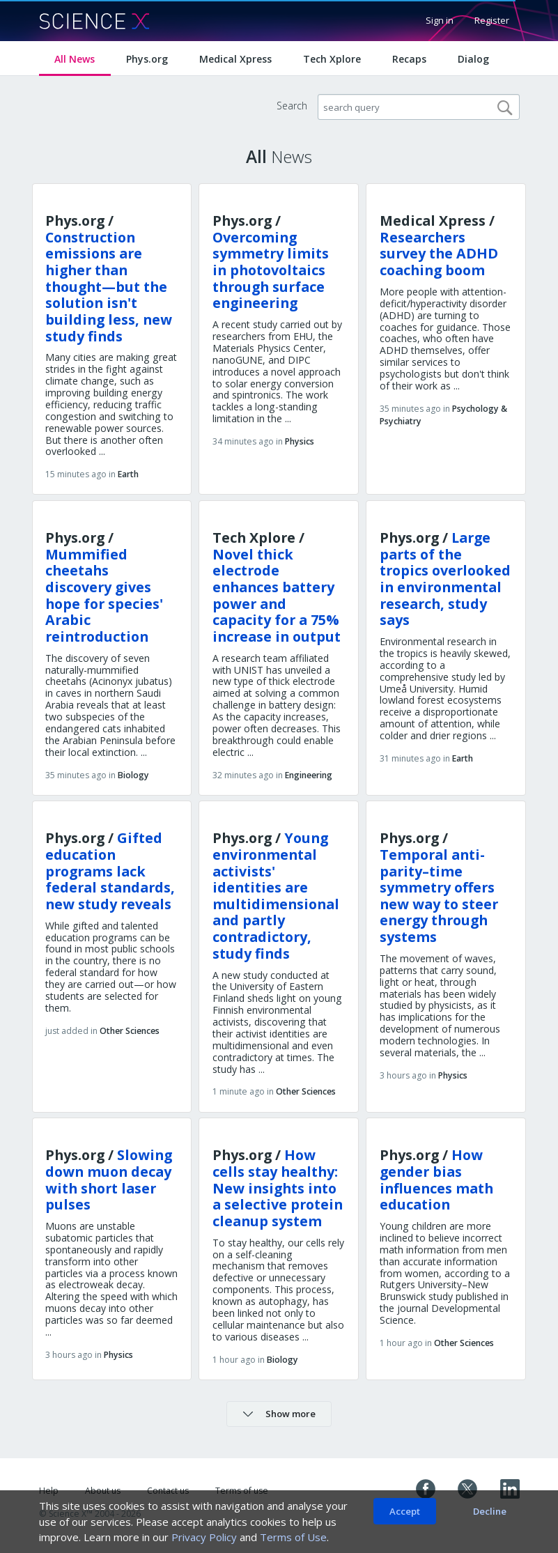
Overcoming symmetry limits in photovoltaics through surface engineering (270, 270)
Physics (299, 441)
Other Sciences (130, 1031)
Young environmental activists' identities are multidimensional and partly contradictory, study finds (275, 895)
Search (292, 105)
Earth (128, 474)
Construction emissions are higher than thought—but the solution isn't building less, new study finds (108, 287)
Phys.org (147, 58)
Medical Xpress (235, 58)
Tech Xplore (332, 58)
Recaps (409, 58)
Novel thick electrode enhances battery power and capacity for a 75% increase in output (276, 595)
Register (491, 20)
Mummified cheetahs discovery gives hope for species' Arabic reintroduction (104, 595)
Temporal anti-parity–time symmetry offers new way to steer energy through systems (439, 895)
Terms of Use (293, 1537)
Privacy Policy (204, 1537)
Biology (133, 775)
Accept (404, 1511)
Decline (489, 1511)
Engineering (308, 775)
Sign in (440, 20)
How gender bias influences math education (436, 1179)
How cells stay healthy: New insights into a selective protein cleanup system (277, 1187)
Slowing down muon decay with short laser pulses (108, 1179)
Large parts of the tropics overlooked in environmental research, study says (445, 578)
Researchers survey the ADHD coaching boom (439, 253)
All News (74, 58)
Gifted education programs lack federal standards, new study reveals (110, 870)
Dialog (473, 58)
